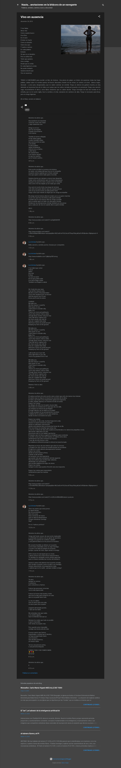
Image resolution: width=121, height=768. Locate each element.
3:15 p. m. (31, 500)
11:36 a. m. (32, 488)
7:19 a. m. (31, 571)
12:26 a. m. (32, 527)
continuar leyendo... (91, 704)
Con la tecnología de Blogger (60, 759)
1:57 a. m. (31, 248)
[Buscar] (103, 5)
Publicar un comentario (30, 673)
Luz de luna (32, 242)
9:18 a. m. (31, 236)
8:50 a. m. (31, 223)
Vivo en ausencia (32, 17)
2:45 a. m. (31, 387)
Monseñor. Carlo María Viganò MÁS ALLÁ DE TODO (41, 688)
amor (27, 110)
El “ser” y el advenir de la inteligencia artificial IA (40, 711)
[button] (99, 16)
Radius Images (65, 762)
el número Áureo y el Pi (30, 733)
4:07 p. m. (31, 161)
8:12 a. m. (31, 657)
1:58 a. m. (31, 259)
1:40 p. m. (31, 211)
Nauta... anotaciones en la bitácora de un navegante (49, 4)
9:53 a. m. (31, 475)
